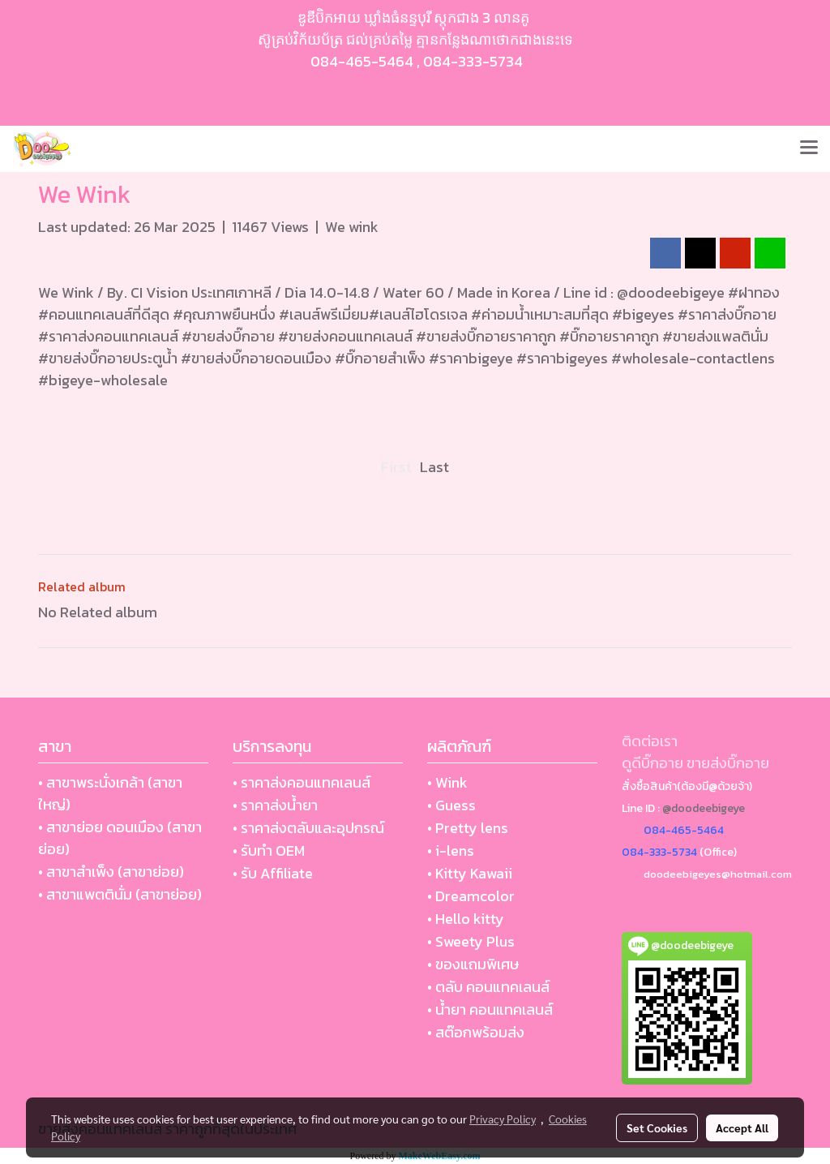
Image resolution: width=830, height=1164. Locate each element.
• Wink (447, 782)
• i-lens (450, 850)
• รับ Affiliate (273, 873)
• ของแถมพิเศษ (473, 964)
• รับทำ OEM (269, 850)
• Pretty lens (467, 828)
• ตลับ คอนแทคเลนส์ (488, 987)
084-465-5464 (361, 61)
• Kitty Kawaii (469, 873)
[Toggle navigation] (809, 148)
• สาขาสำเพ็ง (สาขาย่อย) (111, 872)
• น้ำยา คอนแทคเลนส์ (490, 1009)
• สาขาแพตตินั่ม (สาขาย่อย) (120, 894)
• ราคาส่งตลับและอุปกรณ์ (308, 828)
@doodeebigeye (703, 808)
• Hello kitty (465, 919)
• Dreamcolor (471, 896)
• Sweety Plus (471, 941)
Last (434, 467)
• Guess (451, 805)
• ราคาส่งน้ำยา (275, 805)
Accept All (742, 1127)
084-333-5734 (473, 61)
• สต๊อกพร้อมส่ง (475, 1032)
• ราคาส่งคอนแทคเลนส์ (301, 782)
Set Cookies (657, 1127)
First (396, 467)
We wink (352, 227)
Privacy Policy (502, 1118)
